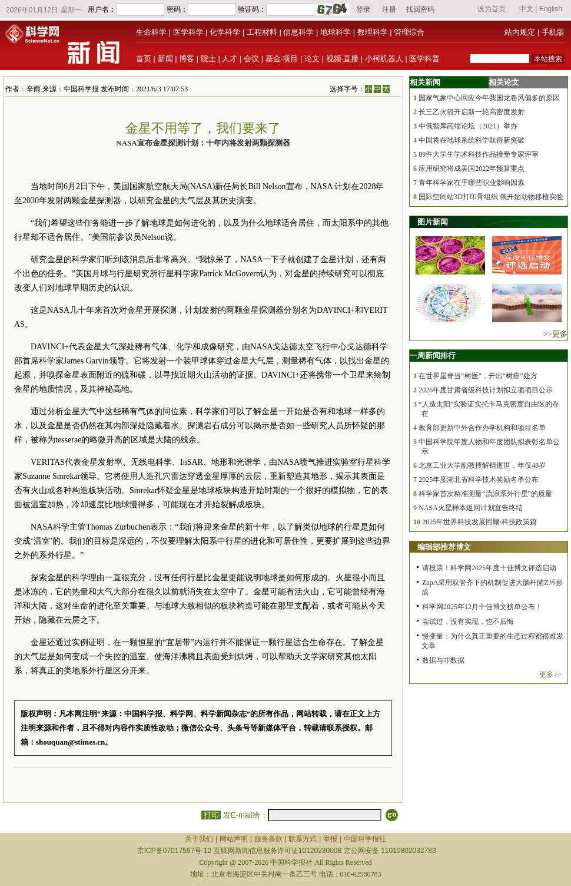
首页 (143, 58)
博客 (186, 58)
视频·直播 (342, 58)
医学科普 (424, 58)
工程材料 (262, 32)
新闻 (165, 58)
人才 (229, 58)
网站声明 (234, 839)
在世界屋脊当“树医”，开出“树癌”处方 (478, 376)
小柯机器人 (384, 58)
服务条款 (268, 839)
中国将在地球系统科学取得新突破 (471, 140)
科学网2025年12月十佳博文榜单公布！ (482, 607)
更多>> (550, 674)
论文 (312, 58)
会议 (251, 58)
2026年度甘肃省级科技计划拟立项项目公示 (486, 390)
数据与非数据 (443, 660)
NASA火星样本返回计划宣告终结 (471, 508)
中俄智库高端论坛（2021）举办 (468, 126)
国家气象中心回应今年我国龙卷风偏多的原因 (489, 98)
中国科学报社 (365, 839)
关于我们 (199, 839)
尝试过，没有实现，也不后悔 (468, 621)
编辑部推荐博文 (444, 547)
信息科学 (298, 32)
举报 (330, 839)
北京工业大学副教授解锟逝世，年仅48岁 (482, 465)
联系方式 (302, 839)
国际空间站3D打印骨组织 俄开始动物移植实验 (491, 197)
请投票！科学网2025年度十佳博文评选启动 (489, 568)
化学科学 (225, 32)
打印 (211, 815)
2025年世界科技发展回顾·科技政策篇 (479, 522)
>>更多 (555, 333)
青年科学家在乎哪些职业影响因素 (471, 182)
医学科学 (188, 32)
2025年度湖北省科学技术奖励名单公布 (479, 479)
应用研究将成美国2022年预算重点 (471, 168)
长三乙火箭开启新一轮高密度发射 (471, 112)
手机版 (553, 32)
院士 (208, 58)
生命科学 (151, 32)
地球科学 (335, 32)
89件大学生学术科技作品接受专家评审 (479, 154)
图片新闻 (432, 221)
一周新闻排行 (433, 355)
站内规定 (519, 32)
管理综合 (409, 32)
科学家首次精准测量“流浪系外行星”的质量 (485, 494)
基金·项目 (281, 58)
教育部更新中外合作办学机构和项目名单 (482, 428)
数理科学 (372, 32)
